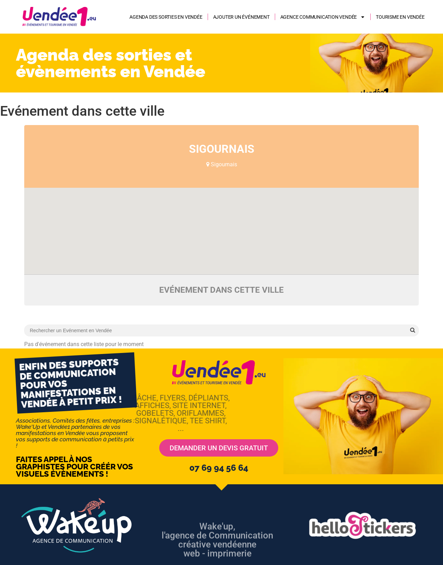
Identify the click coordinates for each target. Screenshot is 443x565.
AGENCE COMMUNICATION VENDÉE (322, 17)
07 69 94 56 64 (218, 467)
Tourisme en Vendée (400, 17)
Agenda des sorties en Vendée (165, 17)
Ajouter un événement (241, 17)
